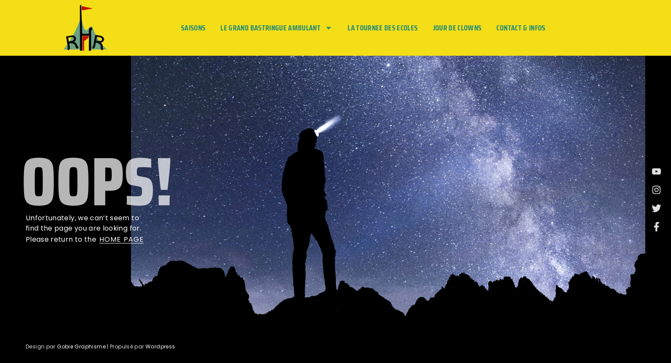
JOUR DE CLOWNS (457, 28)
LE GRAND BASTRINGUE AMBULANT (276, 28)
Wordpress (160, 346)
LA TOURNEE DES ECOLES (382, 28)
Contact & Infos (520, 28)
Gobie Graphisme (81, 346)
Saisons (193, 28)
